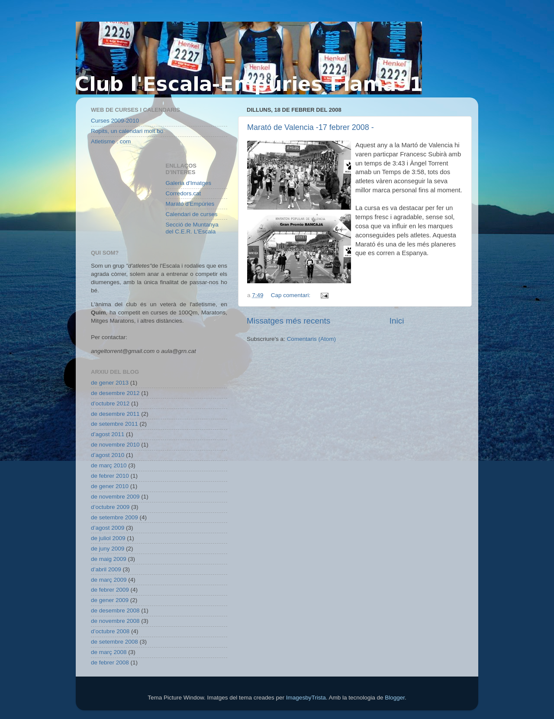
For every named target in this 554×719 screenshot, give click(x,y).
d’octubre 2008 (110, 631)
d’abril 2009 (106, 569)
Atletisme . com (111, 141)
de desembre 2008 (115, 610)
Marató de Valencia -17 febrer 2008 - (310, 127)
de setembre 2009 (114, 517)
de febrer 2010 (110, 476)
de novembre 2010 (115, 444)
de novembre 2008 (115, 621)
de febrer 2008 (110, 662)
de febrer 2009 (110, 589)
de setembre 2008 (114, 641)
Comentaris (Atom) (311, 339)
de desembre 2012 (115, 393)
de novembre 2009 (115, 496)
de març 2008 (109, 652)
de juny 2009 (107, 548)
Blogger (395, 697)
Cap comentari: (291, 295)
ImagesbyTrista (306, 697)
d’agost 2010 (107, 455)
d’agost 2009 (107, 528)
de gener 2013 (110, 382)
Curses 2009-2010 (115, 120)
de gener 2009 (110, 600)
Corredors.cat (183, 193)
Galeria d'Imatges (188, 183)
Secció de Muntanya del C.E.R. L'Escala (192, 228)
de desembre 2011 (115, 414)
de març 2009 (109, 579)
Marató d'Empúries (190, 204)
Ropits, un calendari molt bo (127, 131)
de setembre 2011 (114, 424)
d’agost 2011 (107, 434)
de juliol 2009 (108, 538)
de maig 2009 (108, 559)
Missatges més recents (288, 320)
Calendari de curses (192, 214)
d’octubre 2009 (110, 507)
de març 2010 (109, 465)
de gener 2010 (110, 486)
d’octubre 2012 (110, 403)
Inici (397, 320)
